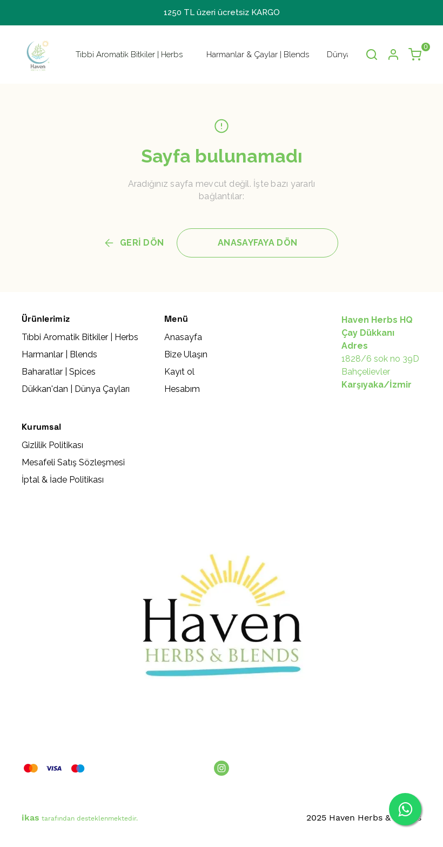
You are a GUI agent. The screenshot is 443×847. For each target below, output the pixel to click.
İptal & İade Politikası (63, 480)
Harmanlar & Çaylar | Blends (257, 54)
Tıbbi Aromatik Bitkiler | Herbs (129, 54)
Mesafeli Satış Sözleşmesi (73, 462)
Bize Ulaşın (185, 354)
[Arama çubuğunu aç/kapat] (371, 54)
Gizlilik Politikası (52, 445)
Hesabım (182, 389)
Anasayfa (183, 337)
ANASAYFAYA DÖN (257, 243)
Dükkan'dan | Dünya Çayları (76, 389)
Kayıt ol (179, 372)
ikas (30, 817)
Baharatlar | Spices (59, 372)
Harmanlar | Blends (59, 354)
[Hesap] (393, 54)
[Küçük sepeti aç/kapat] (415, 54)
